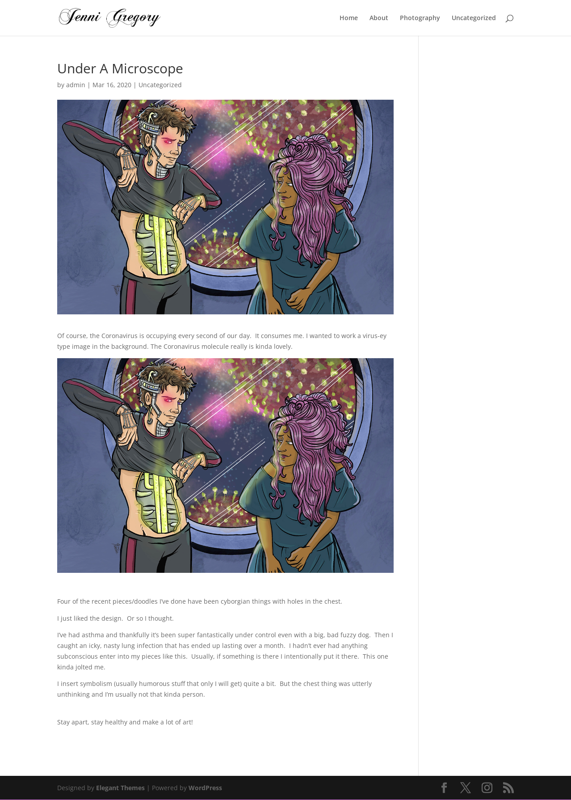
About (378, 18)
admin (75, 84)
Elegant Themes (120, 787)
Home (349, 18)
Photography (420, 18)
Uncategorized (474, 18)
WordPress (205, 787)
